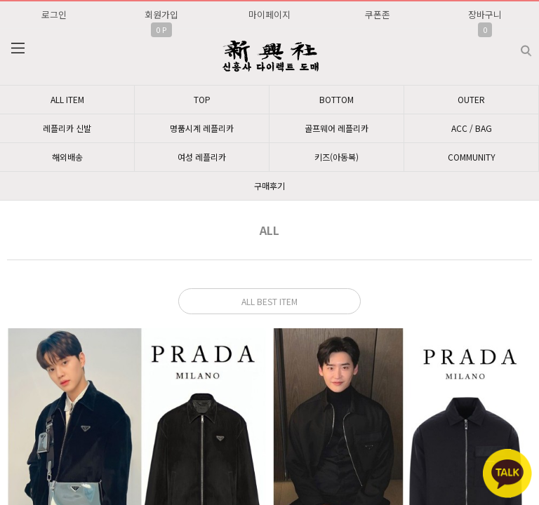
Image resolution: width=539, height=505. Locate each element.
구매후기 (269, 185)
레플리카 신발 (67, 128)
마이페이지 (269, 14)
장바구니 (485, 14)
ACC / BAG (471, 128)
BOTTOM (336, 99)
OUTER (471, 99)
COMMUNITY (471, 157)
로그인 (54, 14)
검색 (514, 45)
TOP (202, 99)
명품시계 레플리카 (202, 128)
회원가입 (161, 14)
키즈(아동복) (336, 157)
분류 (17, 48)
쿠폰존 (377, 14)
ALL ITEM (67, 99)
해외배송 (67, 157)
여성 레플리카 (202, 157)
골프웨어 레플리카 (336, 128)
